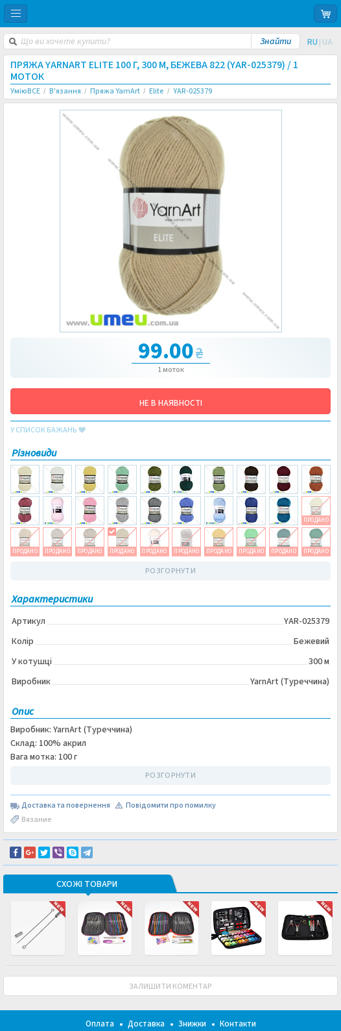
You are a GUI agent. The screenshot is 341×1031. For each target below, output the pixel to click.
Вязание (36, 819)
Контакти (238, 1024)
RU (312, 42)
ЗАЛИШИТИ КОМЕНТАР (170, 986)
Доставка (146, 1024)
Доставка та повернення (65, 806)
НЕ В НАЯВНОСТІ (170, 403)
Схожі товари (86, 885)
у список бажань (48, 430)
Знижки (192, 1024)
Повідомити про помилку (171, 806)
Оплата (100, 1024)
